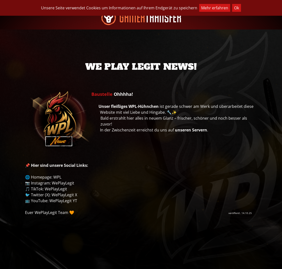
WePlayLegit (63, 183)
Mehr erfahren (214, 8)
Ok (236, 8)
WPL (57, 177)
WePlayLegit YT (63, 200)
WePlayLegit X (64, 195)
